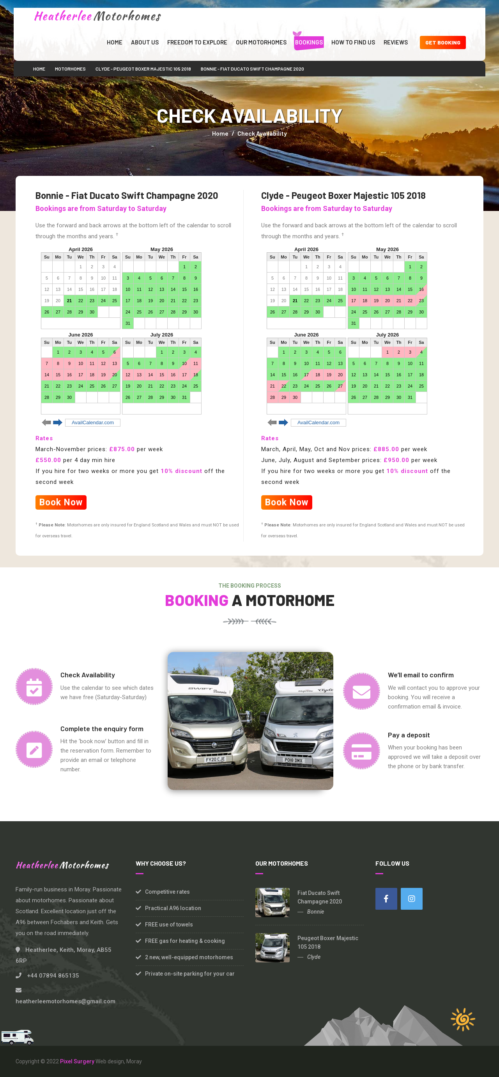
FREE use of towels (169, 924)
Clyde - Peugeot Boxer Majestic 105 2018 (143, 68)
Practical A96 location (173, 908)
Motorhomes (70, 68)
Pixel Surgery (77, 1061)
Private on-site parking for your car (190, 973)
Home (114, 42)
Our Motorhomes (261, 42)
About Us (145, 42)
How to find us (353, 42)
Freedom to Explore (197, 42)
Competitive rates (167, 892)
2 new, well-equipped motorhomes (189, 957)
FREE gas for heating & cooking (185, 941)
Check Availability (262, 133)
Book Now (61, 502)
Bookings (309, 42)
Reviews (396, 42)
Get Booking (442, 42)
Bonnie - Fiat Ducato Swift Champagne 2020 (252, 68)
